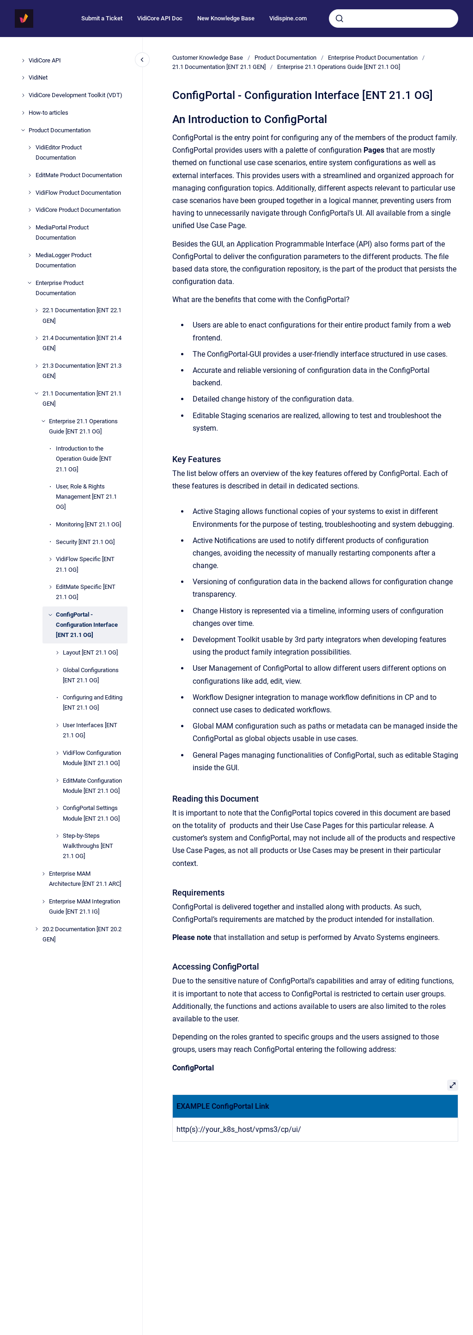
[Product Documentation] (23, 130)
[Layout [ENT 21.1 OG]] (57, 652)
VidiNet (38, 77)
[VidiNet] (23, 77)
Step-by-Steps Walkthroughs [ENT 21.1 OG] (88, 845)
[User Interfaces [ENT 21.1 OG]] (57, 725)
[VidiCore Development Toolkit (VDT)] (23, 95)
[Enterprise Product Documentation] (29, 282)
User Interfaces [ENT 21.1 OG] (90, 730)
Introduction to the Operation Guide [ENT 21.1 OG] (84, 458)
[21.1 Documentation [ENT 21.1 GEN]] (36, 393)
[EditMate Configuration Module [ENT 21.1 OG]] (57, 780)
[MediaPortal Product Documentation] (29, 227)
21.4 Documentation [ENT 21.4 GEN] (81, 343)
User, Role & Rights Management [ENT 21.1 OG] (86, 496)
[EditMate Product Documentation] (29, 175)
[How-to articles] (23, 113)
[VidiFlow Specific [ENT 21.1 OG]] (50, 559)
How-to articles (48, 112)
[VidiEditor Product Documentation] (29, 147)
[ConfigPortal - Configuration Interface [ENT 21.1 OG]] (50, 614)
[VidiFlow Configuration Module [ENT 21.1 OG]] (57, 753)
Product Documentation (60, 130)
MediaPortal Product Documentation (62, 232)
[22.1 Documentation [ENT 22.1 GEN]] (36, 310)
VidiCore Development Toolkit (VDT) (75, 95)
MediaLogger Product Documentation (63, 260)
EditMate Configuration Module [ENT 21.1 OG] (92, 785)
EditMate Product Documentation (79, 175)
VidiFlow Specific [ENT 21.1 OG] (85, 564)
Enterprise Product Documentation (60, 288)
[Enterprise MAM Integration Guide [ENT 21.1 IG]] (43, 901)
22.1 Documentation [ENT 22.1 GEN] (81, 315)
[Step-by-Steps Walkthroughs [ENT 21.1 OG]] (57, 836)
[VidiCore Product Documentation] (29, 210)
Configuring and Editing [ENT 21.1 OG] (92, 702)
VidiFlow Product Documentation (78, 192)
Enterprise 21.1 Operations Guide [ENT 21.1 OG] (83, 426)
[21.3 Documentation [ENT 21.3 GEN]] (36, 366)
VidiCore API (45, 60)
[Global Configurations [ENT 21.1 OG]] (57, 670)
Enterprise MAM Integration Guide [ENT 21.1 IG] (84, 906)
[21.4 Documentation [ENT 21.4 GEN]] (36, 338)
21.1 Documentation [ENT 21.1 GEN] (81, 398)
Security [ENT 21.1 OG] (85, 541)
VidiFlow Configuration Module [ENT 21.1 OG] (92, 757)
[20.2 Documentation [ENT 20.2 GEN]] (36, 929)
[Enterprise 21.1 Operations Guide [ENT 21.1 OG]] (43, 421)
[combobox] (393, 18)
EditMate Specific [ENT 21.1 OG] (85, 591)
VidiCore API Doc (159, 18)
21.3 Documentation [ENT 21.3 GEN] (81, 370)
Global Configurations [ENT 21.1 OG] (91, 675)
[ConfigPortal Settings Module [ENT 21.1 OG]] (57, 808)
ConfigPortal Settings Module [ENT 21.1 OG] (91, 813)
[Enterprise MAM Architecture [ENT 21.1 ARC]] (43, 874)
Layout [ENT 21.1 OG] (90, 652)
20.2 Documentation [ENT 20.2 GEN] (81, 934)
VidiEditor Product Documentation (59, 152)
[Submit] (339, 18)
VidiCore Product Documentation (78, 209)
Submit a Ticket (101, 18)
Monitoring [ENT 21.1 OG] (88, 524)
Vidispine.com (288, 18)
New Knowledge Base (226, 18)
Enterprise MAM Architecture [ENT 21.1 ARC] (85, 878)
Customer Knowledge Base (207, 57)
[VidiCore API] (23, 60)
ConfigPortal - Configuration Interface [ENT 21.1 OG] (87, 624)
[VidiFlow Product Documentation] (29, 192)
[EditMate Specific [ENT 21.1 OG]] (50, 587)
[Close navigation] (142, 59)
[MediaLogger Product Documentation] (29, 255)
